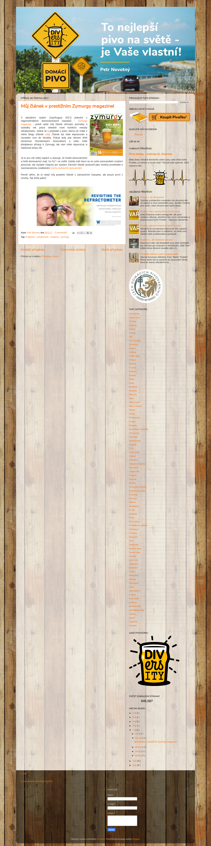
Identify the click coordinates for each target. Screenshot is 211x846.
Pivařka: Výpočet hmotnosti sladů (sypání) (160, 225)
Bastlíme (133, 387)
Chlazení (133, 460)
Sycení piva (134, 552)
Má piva (133, 394)
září (137, 733)
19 (134, 721)
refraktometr (43, 237)
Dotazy (132, 348)
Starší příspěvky (112, 249)
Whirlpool (133, 583)
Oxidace (133, 514)
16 (134, 761)
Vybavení (133, 564)
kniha (131, 383)
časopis (132, 625)
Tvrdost (132, 367)
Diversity (138, 134)
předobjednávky (136, 610)
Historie (132, 479)
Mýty (131, 398)
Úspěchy (54, 237)
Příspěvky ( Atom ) (50, 256)
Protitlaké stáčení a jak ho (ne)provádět (159, 254)
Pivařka (132, 321)
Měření (132, 502)
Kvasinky (133, 494)
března (138, 747)
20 (134, 717)
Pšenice (133, 533)
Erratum (133, 475)
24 (134, 713)
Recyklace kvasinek (138, 429)
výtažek (132, 444)
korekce (133, 602)
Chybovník (134, 471)
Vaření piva (134, 317)
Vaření (132, 329)
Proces (132, 360)
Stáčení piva (135, 548)
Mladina (133, 390)
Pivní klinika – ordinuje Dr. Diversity (150, 154)
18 (134, 725)
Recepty (133, 425)
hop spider (134, 598)
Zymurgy (65, 237)
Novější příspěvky (33, 249)
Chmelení (133, 467)
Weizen (132, 579)
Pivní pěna (134, 521)
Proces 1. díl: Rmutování (152, 197)
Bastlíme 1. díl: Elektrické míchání (156, 240)
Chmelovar (134, 313)
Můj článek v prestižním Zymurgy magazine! (67, 106)
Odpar (132, 410)
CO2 (131, 448)
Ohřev (132, 414)
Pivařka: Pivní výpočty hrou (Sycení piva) (160, 211)
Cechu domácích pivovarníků (66, 168)
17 (134, 730)
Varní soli (133, 560)
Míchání (133, 498)
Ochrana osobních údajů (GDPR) (37, 781)
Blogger (136, 839)
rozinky (132, 614)
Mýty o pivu (134, 402)
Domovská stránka (73, 249)
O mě (131, 510)
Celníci (132, 456)
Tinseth (132, 556)
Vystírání (133, 567)
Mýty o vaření (135, 406)
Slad (131, 540)
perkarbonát (135, 606)
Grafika (132, 352)
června (138, 738)
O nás (24, 773)
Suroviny (133, 344)
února (138, 751)
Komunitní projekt (137, 487)
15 (134, 765)
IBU (131, 337)
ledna (138, 755)
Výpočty (133, 325)
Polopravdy (134, 417)
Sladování (134, 544)
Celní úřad (134, 452)
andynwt (101, 839)
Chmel (132, 333)
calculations (134, 591)
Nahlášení (134, 506)
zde (46, 134)
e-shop (132, 594)
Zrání (131, 587)
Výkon (132, 571)
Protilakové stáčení (138, 525)
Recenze (133, 537)
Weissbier (134, 575)
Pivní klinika (134, 340)
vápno (132, 618)
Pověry (132, 421)
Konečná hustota (137, 491)
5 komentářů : (62, 232)
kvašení (133, 371)
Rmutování (134, 433)
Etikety (132, 375)
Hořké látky (134, 356)
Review (132, 363)
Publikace (31, 237)
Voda (131, 379)
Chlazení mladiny (137, 464)
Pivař (131, 517)
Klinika (132, 483)
